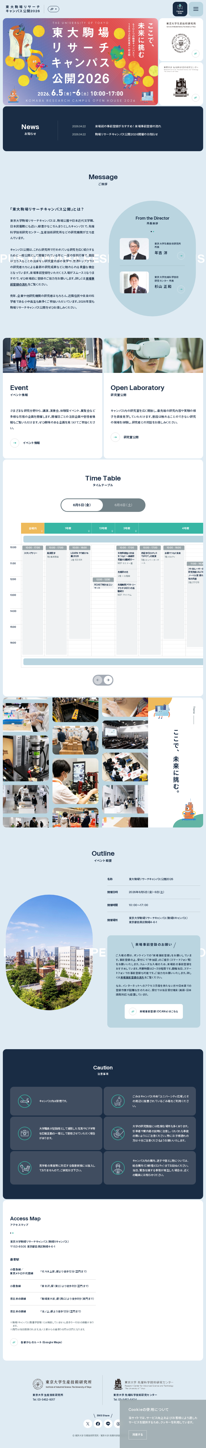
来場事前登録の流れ (132, 977)
